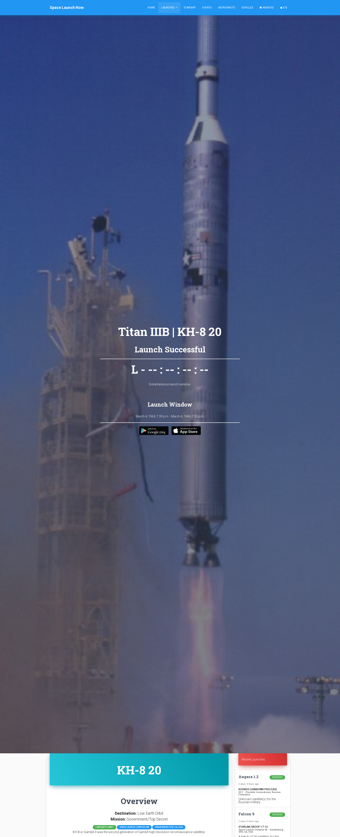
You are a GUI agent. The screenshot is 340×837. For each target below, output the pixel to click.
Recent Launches (253, 759)
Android (267, 7)
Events (207, 7)
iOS (283, 7)
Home (151, 7)
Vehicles (247, 7)
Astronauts (226, 7)
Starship (190, 7)
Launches (168, 7)
